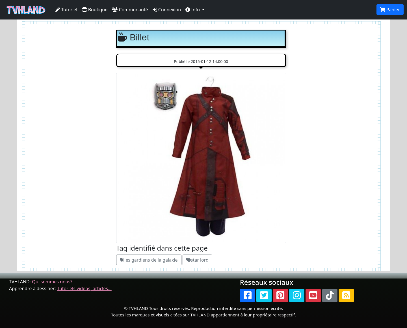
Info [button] (193, 9)
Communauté (130, 9)
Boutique (95, 9)
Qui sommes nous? (52, 282)
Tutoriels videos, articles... (84, 288)
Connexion (167, 9)
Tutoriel (66, 9)
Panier (390, 9)
